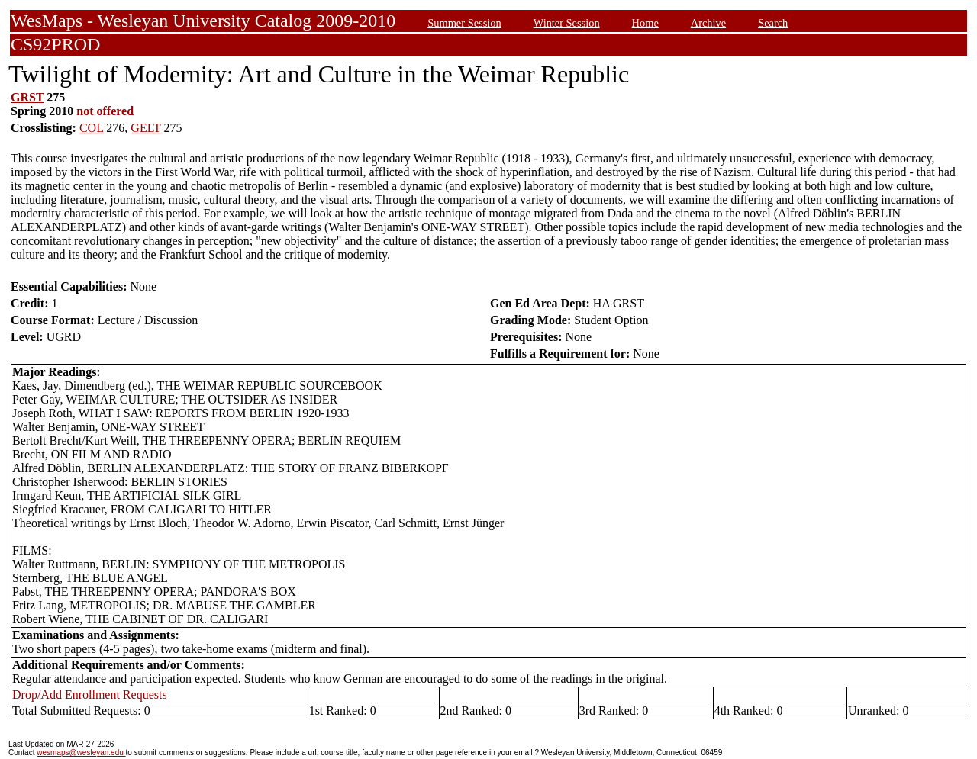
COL (91, 127)
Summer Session (464, 23)
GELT (145, 127)
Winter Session (567, 23)
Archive (708, 23)
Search (773, 23)
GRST (27, 97)
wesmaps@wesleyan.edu (81, 752)
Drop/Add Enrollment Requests (89, 694)
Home (645, 23)
